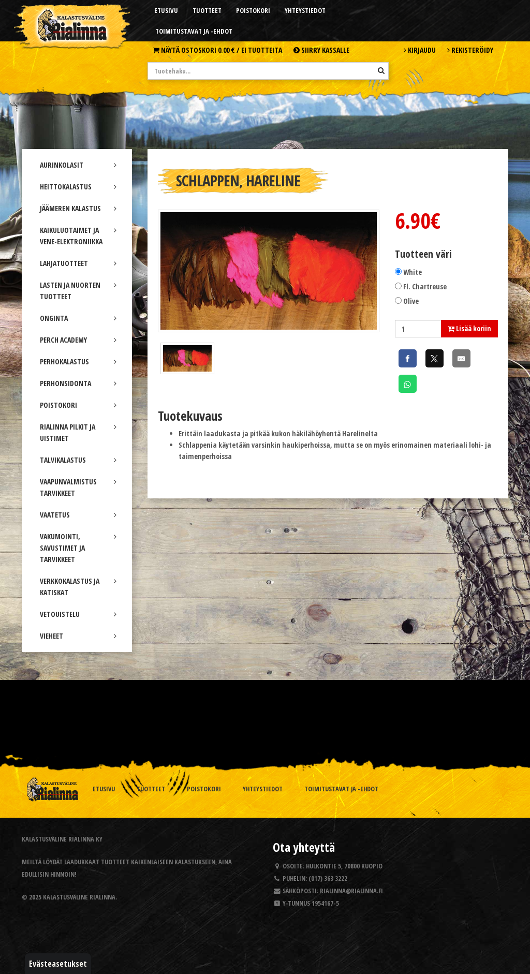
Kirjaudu (420, 50)
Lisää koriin (469, 328)
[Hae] (381, 70)
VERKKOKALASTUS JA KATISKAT (78, 586)
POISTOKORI (78, 405)
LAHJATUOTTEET (78, 263)
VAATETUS (78, 515)
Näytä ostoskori (217, 50)
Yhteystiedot (305, 10)
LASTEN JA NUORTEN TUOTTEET (78, 290)
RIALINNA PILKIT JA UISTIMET (78, 432)
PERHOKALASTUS (78, 361)
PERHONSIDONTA (78, 383)
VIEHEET (78, 636)
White (412, 272)
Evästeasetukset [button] (58, 963)
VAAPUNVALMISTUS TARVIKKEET (78, 487)
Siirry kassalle (321, 50)
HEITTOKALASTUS (78, 186)
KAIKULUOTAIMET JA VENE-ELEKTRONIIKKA (78, 235)
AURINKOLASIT (78, 165)
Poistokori (253, 10)
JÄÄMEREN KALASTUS (78, 208)
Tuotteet (207, 10)
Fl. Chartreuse (425, 286)
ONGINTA (78, 318)
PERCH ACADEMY (78, 340)
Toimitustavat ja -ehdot (193, 31)
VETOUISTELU (78, 614)
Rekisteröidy (470, 50)
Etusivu (166, 10)
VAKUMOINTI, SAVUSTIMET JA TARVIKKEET (78, 548)
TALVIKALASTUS (78, 460)
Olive (411, 301)
